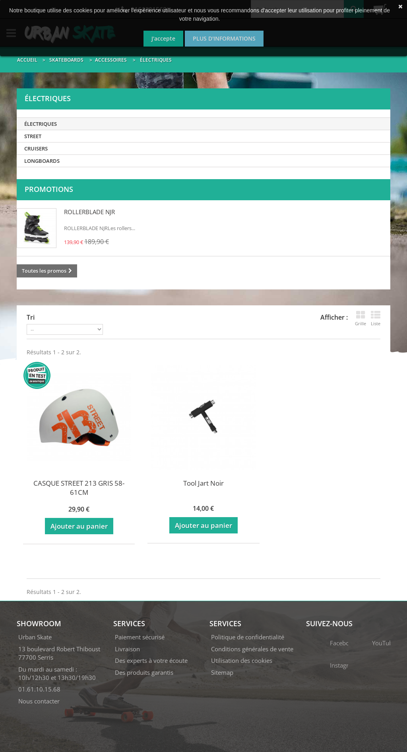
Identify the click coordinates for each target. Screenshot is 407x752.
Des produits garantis (144, 672)
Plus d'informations (224, 38)
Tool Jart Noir (203, 483)
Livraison (127, 649)
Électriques (40, 123)
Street (32, 136)
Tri (31, 317)
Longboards (42, 160)
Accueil (27, 60)
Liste (375, 318)
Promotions (49, 189)
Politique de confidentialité (247, 637)
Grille (360, 318)
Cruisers (36, 148)
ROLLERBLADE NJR (89, 212)
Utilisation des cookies (241, 660)
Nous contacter (39, 701)
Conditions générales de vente (252, 649)
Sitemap (222, 672)
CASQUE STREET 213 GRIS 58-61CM (78, 488)
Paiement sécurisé (140, 637)
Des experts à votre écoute (151, 660)
